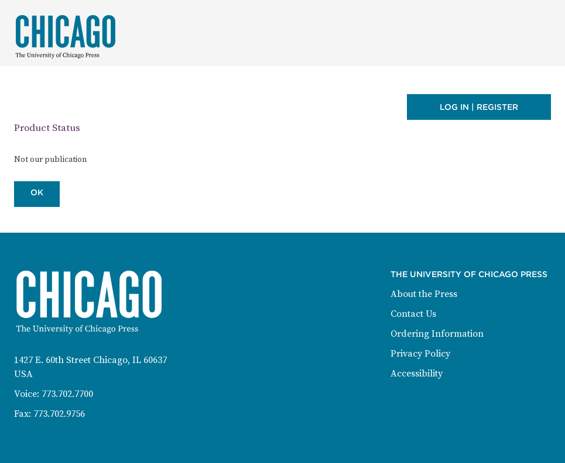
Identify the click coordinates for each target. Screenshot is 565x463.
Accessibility (417, 373)
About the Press (424, 294)
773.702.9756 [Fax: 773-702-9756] (59, 414)
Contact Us (413, 314)
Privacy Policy (420, 354)
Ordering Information (437, 334)
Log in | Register (479, 107)
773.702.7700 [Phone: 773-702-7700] (67, 394)
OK (36, 192)
